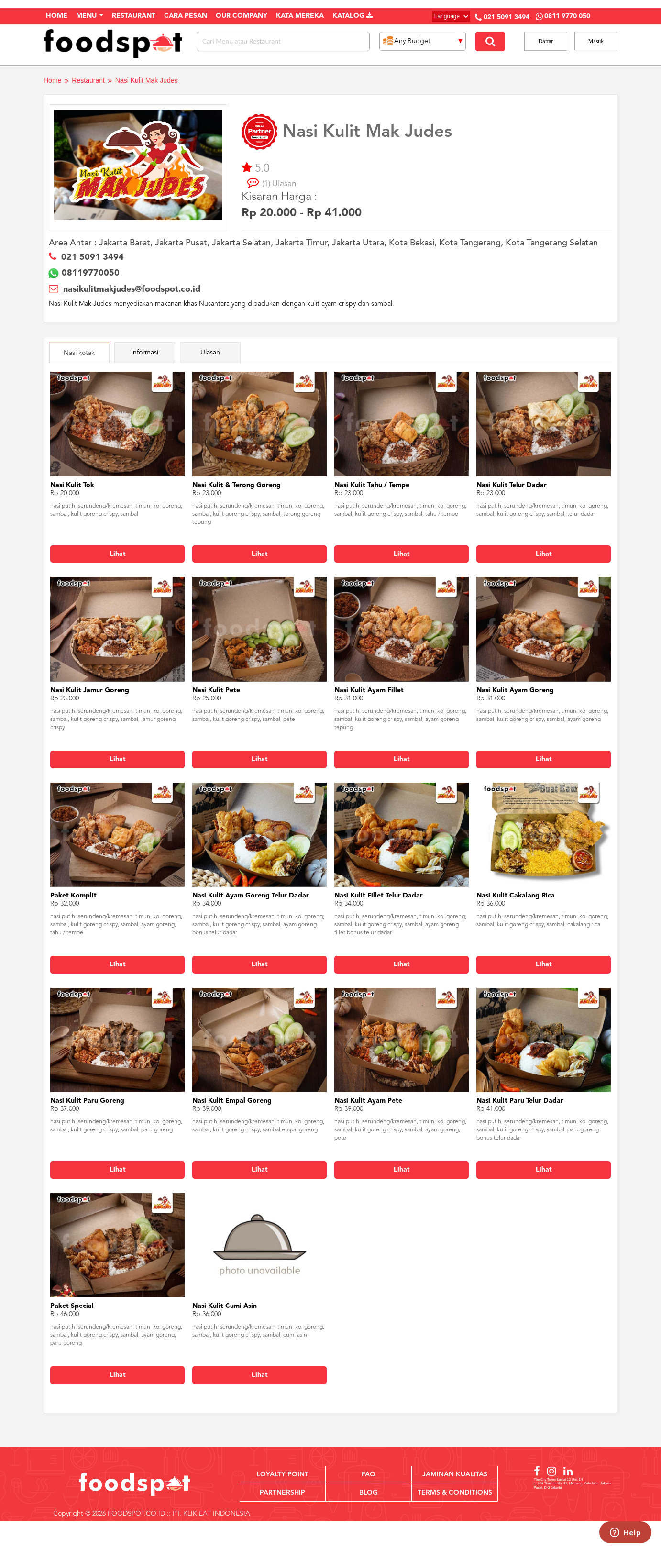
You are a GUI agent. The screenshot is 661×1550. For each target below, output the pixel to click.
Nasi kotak (79, 353)
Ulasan (210, 352)
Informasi (144, 352)
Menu (89, 15)
